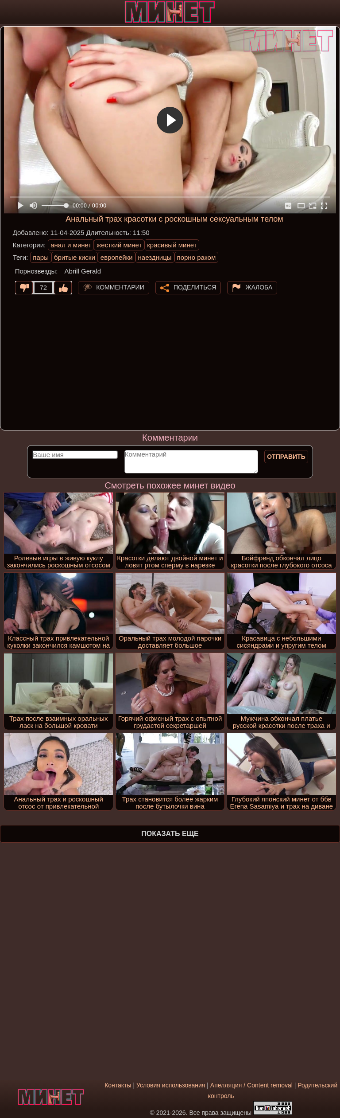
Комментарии (120, 286)
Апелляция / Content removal (251, 1085)
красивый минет (172, 245)
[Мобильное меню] (8, 12)
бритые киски (74, 257)
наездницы (155, 257)
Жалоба (258, 286)
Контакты (117, 1085)
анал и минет (70, 245)
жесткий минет (119, 245)
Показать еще (169, 833)
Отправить (286, 456)
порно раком (196, 257)
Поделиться (195, 286)
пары (41, 257)
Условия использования (170, 1085)
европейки (116, 257)
